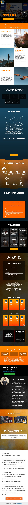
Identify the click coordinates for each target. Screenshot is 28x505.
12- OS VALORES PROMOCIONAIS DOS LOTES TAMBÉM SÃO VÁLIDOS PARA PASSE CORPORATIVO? (12, 494)
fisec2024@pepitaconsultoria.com (9, 371)
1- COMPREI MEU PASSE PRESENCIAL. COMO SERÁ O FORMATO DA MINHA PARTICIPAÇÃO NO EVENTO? (13, 474)
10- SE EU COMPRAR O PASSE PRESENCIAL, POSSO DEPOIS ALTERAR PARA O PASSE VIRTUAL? (14, 490)
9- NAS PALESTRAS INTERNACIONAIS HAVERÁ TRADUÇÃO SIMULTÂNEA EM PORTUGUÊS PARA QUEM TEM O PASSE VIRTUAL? (13, 466)
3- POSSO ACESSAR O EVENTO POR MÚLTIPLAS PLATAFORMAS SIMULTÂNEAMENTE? (13, 458)
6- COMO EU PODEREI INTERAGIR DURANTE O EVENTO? (9, 464)
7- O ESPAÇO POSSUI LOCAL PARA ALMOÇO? (8, 484)
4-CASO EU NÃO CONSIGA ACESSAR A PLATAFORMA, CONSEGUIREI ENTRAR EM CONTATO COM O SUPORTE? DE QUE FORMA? (13, 460)
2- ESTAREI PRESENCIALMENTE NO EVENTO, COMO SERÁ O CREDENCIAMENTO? (12, 476)
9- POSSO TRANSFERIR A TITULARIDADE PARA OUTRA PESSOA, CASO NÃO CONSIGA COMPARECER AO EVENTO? (13, 488)
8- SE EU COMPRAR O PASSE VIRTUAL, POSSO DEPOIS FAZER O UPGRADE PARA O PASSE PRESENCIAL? (13, 468)
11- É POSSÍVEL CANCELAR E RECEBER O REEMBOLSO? (9, 492)
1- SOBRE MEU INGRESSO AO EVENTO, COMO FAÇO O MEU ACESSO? (11, 455)
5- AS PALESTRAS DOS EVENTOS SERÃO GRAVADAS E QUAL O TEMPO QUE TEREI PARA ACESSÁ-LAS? (13, 462)
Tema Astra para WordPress (19, 503)
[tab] (14, 455)
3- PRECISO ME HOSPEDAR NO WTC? (7, 478)
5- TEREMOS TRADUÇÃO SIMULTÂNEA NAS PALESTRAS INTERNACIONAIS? (12, 481)
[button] (8, 19)
